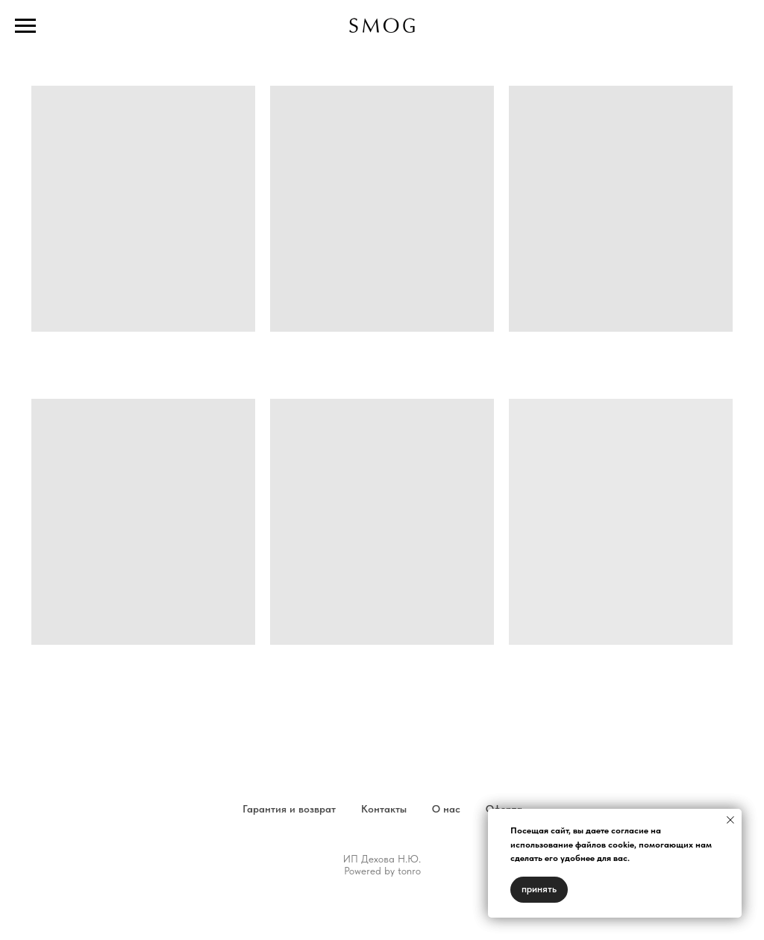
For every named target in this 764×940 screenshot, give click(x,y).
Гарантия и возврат (289, 809)
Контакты (384, 809)
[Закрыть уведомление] (730, 820)
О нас (446, 809)
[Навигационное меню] (25, 26)
